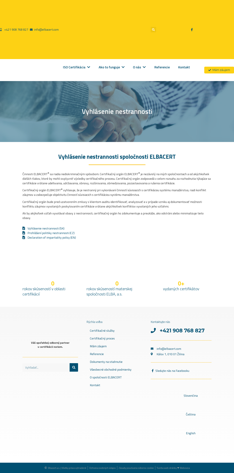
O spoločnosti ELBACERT (106, 377)
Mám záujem (98, 346)
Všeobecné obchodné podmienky (110, 369)
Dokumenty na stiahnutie (106, 361)
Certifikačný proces (102, 338)
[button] (153, 29)
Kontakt (95, 385)
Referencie (97, 354)
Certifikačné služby (102, 330)
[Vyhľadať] (74, 367)
